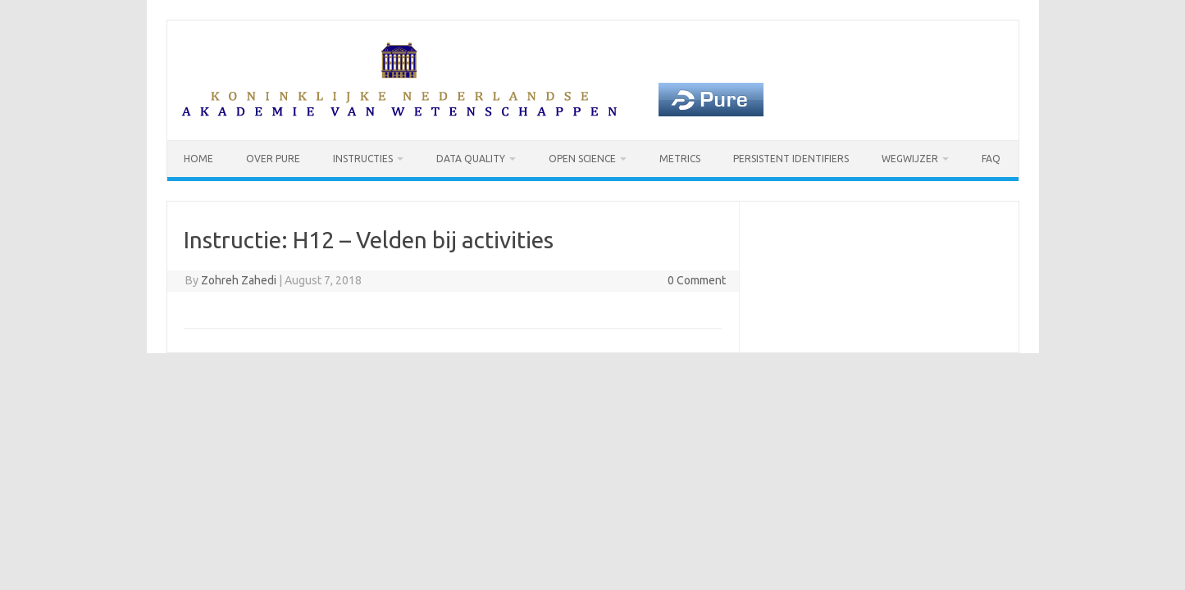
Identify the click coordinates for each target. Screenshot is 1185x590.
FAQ (991, 158)
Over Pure (273, 158)
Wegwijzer (910, 158)
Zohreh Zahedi (238, 280)
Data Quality (470, 158)
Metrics (679, 158)
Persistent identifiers (791, 158)
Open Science (582, 158)
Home (198, 158)
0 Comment (697, 280)
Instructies (363, 158)
